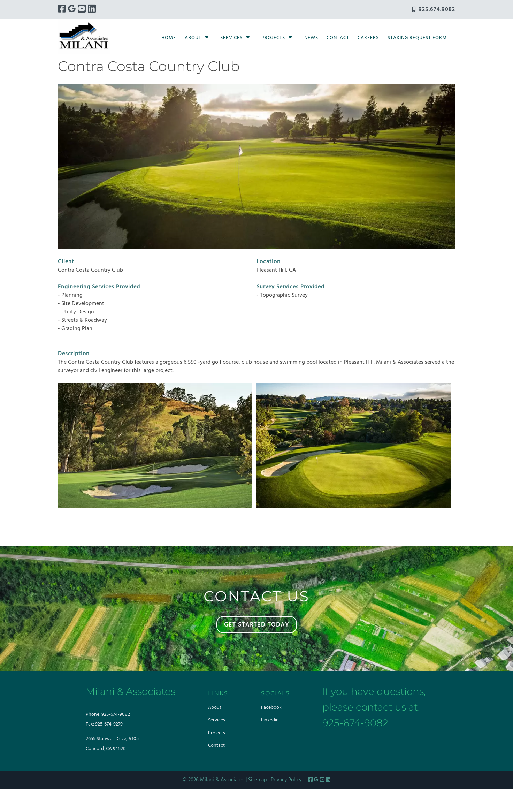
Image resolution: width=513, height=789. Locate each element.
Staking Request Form (417, 38)
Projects (273, 38)
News (311, 38)
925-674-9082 (115, 715)
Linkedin (270, 720)
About (193, 38)
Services (231, 38)
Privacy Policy (286, 780)
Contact (338, 38)
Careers (368, 38)
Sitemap (257, 780)
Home (168, 38)
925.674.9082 (433, 10)
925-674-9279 (109, 724)
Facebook (271, 708)
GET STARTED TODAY (256, 625)
